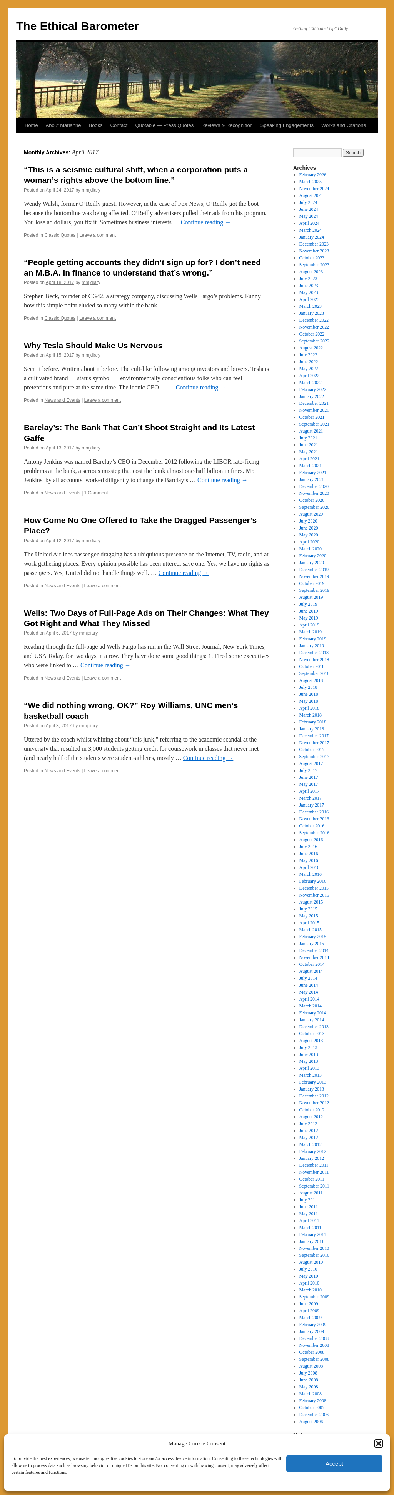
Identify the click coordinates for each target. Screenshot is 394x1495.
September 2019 (314, 590)
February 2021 (312, 472)
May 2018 (308, 701)
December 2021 (314, 403)
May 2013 (308, 1061)
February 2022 (312, 389)
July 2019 (308, 604)
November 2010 (314, 1248)
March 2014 (310, 1006)
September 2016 (314, 832)
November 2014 (314, 957)
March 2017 (310, 798)
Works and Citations (343, 125)
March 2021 (310, 465)
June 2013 (308, 1054)
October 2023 (312, 258)
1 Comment (96, 493)
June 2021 (308, 445)
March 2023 (310, 306)
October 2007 (312, 1407)
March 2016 (310, 874)
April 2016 (309, 867)
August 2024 (311, 195)
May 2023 (308, 292)
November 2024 (314, 188)
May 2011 (308, 1213)
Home (31, 125)
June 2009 (308, 1303)
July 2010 (308, 1269)
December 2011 (314, 1165)
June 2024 (308, 209)
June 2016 (308, 853)
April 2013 (309, 1068)
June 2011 (308, 1206)
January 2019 (311, 645)
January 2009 (311, 1331)
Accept (334, 1463)
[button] (378, 1443)
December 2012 (314, 1096)
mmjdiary (91, 190)
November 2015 (314, 895)
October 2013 (312, 1033)
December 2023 (314, 244)
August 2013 (311, 1040)
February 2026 (312, 174)
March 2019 (310, 632)
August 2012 (311, 1116)
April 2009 (309, 1310)
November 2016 (314, 819)
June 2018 (308, 694)
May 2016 (308, 860)
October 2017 (312, 749)
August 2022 (311, 348)
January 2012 (311, 1158)
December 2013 (314, 1026)
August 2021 (311, 431)
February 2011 (312, 1234)
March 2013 (310, 1075)
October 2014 (312, 964)
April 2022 (309, 375)
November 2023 (314, 251)
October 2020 (312, 500)
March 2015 (310, 929)
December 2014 (314, 950)
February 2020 (312, 555)
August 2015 (311, 902)
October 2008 (312, 1352)
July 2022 (308, 354)
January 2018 (311, 729)
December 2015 (314, 888)
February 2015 (312, 936)
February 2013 (312, 1082)
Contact (119, 125)
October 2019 (312, 583)
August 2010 (311, 1262)
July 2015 (308, 909)
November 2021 (314, 410)
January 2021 (311, 479)
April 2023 (309, 299)
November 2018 (314, 659)
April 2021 (309, 458)
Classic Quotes (59, 235)
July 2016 (308, 846)
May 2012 (308, 1137)
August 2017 (311, 763)
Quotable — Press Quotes (164, 125)
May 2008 (308, 1387)
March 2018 (310, 715)
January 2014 (311, 1019)
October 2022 (312, 334)
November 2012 (314, 1103)
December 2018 (314, 652)
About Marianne (63, 125)
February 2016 (312, 881)
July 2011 (308, 1200)
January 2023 (311, 313)
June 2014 (308, 985)
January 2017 (311, 805)
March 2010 (310, 1290)
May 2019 (308, 618)
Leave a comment (97, 235)
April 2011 (309, 1220)
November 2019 (314, 576)
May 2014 (308, 992)
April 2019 (309, 625)
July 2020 (308, 521)
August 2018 (311, 680)
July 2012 (308, 1123)
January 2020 (311, 562)
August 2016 (311, 839)
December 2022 (314, 320)
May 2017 (308, 784)
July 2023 (308, 278)
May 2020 (308, 535)
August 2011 (311, 1193)
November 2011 (314, 1172)
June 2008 (308, 1380)
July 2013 (308, 1047)
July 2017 (308, 770)
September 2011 (314, 1186)
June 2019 (308, 611)
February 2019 (312, 638)
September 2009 (314, 1297)
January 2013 (311, 1089)
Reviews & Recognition (227, 125)
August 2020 (311, 514)
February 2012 (312, 1151)
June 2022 (308, 361)
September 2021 (314, 424)
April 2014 (309, 999)
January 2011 (311, 1241)
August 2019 (311, 597)
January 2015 (311, 943)
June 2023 (308, 285)
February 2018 (312, 722)
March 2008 (310, 1393)
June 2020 (308, 528)
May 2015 (308, 916)
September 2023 (314, 264)
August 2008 (311, 1366)
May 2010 (308, 1276)
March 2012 (310, 1144)
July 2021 (308, 438)
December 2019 (314, 569)
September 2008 (314, 1359)
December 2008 (314, 1338)
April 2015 (309, 922)
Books (95, 125)
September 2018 (314, 673)
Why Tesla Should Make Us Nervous (93, 345)
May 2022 (308, 368)
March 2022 (310, 382)
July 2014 (308, 978)
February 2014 (312, 1013)
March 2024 (310, 230)
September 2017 (314, 756)
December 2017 (314, 735)
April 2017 (309, 791)
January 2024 (311, 237)
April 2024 (309, 223)
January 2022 (311, 396)
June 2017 (308, 777)
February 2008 (312, 1400)
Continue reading (206, 222)
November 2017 (314, 742)
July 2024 (308, 202)
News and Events (62, 400)
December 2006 (314, 1414)
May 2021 (308, 451)
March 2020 (310, 548)
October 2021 (312, 417)
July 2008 (308, 1373)
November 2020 (314, 493)
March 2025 (310, 181)
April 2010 (309, 1283)
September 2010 (314, 1255)
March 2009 (310, 1317)
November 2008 (314, 1345)
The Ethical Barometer (77, 26)
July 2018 (308, 687)
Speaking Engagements (287, 125)
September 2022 (314, 341)
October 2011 (311, 1179)
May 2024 (308, 216)
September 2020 (314, 507)
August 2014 (311, 971)
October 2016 (312, 826)
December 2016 (314, 812)
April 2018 (309, 708)
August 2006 (311, 1421)
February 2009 (312, 1324)
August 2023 (311, 271)
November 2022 (314, 327)
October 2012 (312, 1109)
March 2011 (310, 1227)
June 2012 (308, 1130)
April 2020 (309, 542)
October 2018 (312, 666)
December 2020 (314, 486)
